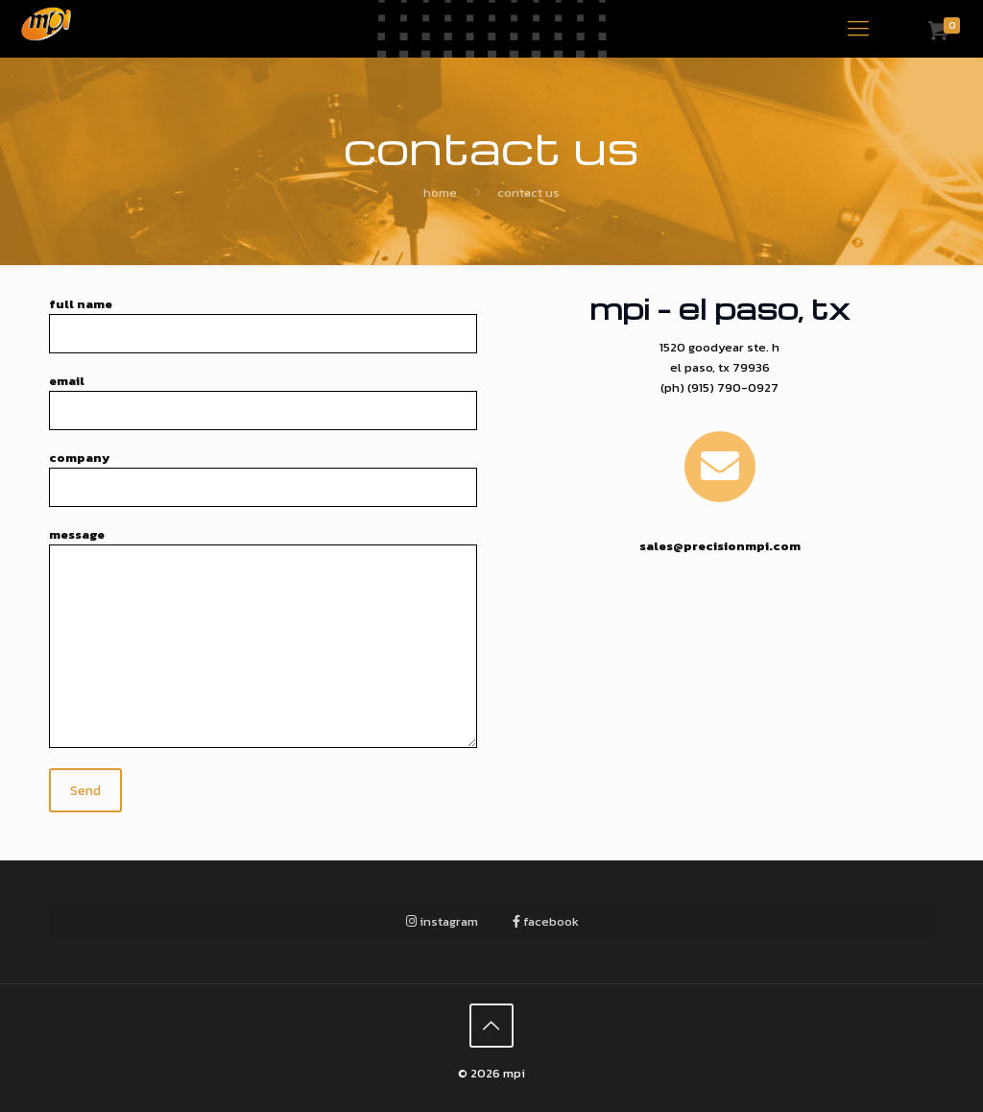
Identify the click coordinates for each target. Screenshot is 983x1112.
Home (440, 192)
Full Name (263, 324)
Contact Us (528, 192)
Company (263, 477)
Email (263, 401)
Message (263, 636)
